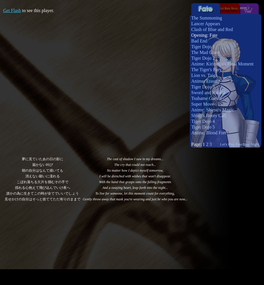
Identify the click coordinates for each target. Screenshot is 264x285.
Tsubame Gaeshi (206, 98)
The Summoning (206, 17)
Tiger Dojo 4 (203, 121)
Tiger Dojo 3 (203, 86)
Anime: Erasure (205, 81)
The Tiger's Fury (206, 69)
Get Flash (12, 10)
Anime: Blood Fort (208, 132)
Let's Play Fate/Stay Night (239, 144)
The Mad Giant (205, 52)
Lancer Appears (205, 23)
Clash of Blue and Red (212, 29)
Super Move (202, 104)
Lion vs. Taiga (204, 75)
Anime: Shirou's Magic (212, 109)
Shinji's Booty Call (208, 115)
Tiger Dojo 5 (203, 127)
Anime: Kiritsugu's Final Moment (222, 63)
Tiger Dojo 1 (203, 46)
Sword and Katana (208, 92)
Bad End (199, 40)
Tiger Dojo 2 (203, 58)
